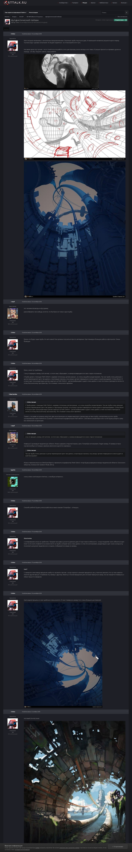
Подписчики (119, 20)
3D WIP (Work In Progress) (39, 22)
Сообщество (63, 2)
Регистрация (33, 12)
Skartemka (13, 394)
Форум (84, 2)
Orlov (17, 22)
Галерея (75, 2)
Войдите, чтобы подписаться (104, 20)
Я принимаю (117, 846)
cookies (37, 847)
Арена (93, 2)
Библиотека (104, 2)
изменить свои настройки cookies (69, 847)
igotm (13, 470)
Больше (124, 2)
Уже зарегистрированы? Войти (16, 12)
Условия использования (22, 849)
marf (13, 302)
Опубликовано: (32, 34)
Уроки (114, 2)
